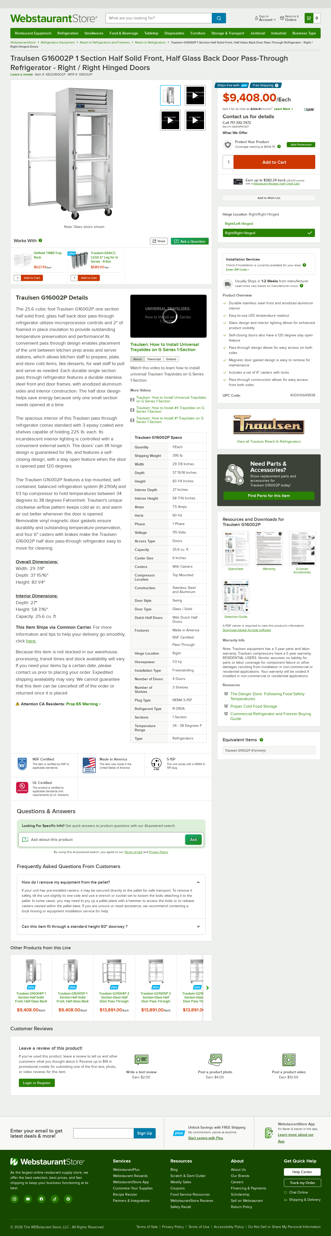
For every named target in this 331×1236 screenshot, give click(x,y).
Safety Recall (180, 1207)
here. (31, 640)
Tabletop (151, 33)
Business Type (304, 33)
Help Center (302, 1172)
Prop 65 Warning (82, 704)
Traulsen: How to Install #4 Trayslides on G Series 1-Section (170, 409)
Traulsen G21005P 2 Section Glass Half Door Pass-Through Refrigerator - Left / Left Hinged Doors (156, 997)
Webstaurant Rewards (130, 1176)
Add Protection (301, 144)
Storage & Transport (228, 33)
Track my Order (302, 1183)
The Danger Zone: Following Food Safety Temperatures (267, 696)
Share (159, 241)
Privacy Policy (158, 852)
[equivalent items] (261, 739)
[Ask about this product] (111, 839)
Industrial (278, 33)
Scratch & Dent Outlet (187, 1176)
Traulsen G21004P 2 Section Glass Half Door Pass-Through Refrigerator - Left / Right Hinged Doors (114, 997)
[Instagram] (14, 1199)
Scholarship (240, 1194)
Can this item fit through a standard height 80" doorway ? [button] (74, 926)
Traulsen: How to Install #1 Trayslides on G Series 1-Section (170, 420)
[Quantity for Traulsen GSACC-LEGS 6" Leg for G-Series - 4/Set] (74, 278)
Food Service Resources (190, 1194)
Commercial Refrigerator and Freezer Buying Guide (270, 716)
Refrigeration (67, 33)
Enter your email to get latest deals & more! (36, 1133)
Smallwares (94, 33)
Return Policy (241, 1207)
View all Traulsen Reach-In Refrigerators (269, 441)
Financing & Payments (248, 1188)
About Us (238, 1170)
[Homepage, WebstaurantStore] (53, 18)
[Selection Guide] (236, 598)
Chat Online (296, 1192)
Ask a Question (189, 241)
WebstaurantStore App (131, 1182)
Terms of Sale (147, 1227)
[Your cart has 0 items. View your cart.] (313, 18)
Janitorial (257, 33)
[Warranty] (269, 552)
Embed (171, 359)
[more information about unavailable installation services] (304, 265)
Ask (193, 839)
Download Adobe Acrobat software (247, 630)
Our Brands (240, 1176)
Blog (174, 1170)
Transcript (154, 359)
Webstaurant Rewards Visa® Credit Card (276, 183)
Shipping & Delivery (302, 1200)
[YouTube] (28, 1199)
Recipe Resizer (125, 1194)
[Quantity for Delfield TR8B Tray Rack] (17, 278)
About (137, 359)
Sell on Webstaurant (247, 1201)
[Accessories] (302, 552)
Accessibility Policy (229, 1227)
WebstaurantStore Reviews (191, 1201)
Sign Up (144, 1133)
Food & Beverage (124, 33)
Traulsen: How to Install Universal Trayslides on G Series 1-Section (164, 347)
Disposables (174, 33)
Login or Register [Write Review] (37, 1083)
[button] (170, 95)
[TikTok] (55, 1199)
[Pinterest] (68, 1199)
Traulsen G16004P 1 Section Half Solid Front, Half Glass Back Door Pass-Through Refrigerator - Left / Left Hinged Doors (31, 997)
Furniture (198, 33)
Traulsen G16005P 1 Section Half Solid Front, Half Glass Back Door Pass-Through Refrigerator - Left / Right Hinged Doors (73, 997)
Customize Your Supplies (133, 1188)
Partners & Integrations (131, 1201)
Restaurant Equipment (33, 33)
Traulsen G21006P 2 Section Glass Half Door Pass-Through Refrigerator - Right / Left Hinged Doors (197, 997)
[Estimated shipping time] (301, 285)
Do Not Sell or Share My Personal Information (284, 1227)
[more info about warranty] (279, 146)
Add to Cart (32, 278)
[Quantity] (228, 162)
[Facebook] (41, 1199)
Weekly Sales (180, 1182)
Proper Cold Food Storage (269, 706)
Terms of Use (133, 852)
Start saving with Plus (205, 1138)
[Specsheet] (236, 552)
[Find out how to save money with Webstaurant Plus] (72, 253)
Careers (237, 1182)
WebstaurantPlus (126, 1170)
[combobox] (159, 18)
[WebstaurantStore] (52, 1162)
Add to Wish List (269, 198)
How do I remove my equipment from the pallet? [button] (66, 882)
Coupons (177, 1188)
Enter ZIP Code (237, 269)
